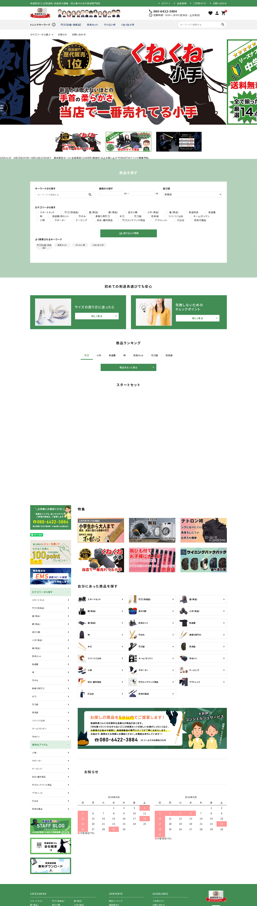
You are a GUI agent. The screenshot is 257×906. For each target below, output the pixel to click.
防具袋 (154, 216)
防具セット (92, 24)
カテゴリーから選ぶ (40, 34)
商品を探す (114, 866)
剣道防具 (193, 212)
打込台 (180, 220)
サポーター (60, 220)
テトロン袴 (110, 24)
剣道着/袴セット (60, 216)
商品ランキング (116, 854)
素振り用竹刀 (103, 216)
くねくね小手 (127, 24)
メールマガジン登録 (161, 862)
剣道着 (212, 212)
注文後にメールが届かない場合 (167, 874)
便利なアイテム (40, 698)
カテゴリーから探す (42, 545)
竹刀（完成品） (72, 212)
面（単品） (94, 212)
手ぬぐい (36, 690)
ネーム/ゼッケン (201, 216)
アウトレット (161, 220)
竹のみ (82, 216)
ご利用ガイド (199, 3)
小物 (42, 220)
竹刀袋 (137, 216)
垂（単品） (174, 212)
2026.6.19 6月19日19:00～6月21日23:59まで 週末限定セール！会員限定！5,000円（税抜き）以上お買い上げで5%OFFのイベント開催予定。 (75, 157)
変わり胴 (133, 212)
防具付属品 (200, 220)
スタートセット (47, 212)
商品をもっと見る (128, 367)
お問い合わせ (220, 3)
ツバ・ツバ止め (175, 216)
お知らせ (62, 34)
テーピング (81, 220)
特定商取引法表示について (165, 866)
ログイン (166, 3)
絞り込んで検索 (129, 233)
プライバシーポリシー (162, 870)
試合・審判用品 (105, 220)
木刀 (122, 216)
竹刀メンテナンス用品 (133, 220)
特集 (111, 862)
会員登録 (182, 3)
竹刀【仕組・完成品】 (71, 24)
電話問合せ (114, 858)
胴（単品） (113, 212)
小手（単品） (153, 212)
